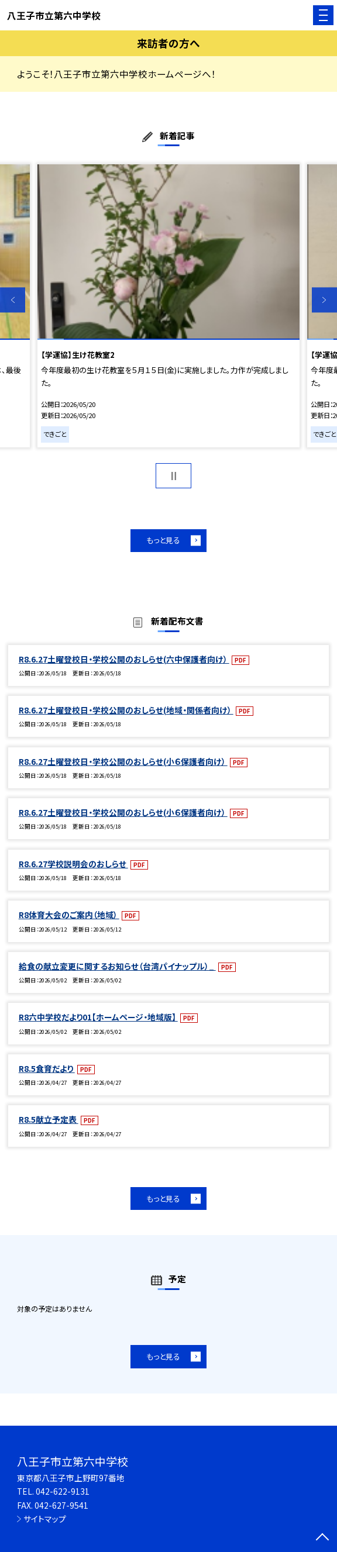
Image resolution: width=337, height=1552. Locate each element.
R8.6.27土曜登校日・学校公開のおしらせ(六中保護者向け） (124, 659)
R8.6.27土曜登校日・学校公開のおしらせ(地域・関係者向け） (126, 710)
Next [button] (324, 300)
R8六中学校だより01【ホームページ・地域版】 (98, 1017)
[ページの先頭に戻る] (322, 1538)
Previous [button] (12, 300)
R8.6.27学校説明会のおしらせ (73, 864)
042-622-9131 (63, 1491)
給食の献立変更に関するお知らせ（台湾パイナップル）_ (117, 966)
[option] (168, 306)
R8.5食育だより (47, 1068)
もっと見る (163, 540)
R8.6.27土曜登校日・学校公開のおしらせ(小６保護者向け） (123, 761)
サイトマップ (44, 1519)
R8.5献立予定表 (48, 1119)
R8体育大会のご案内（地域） (69, 914)
